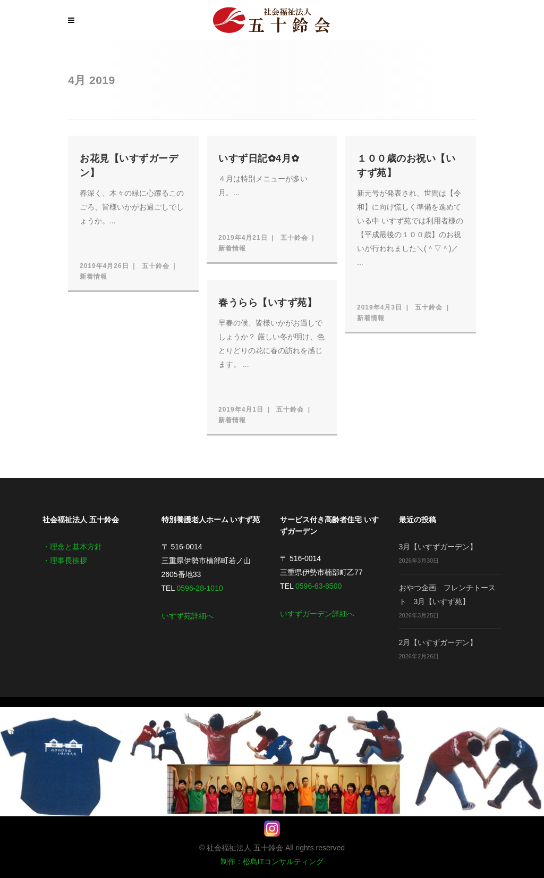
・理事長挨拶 (64, 560)
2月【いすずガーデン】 (438, 642)
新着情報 (93, 276)
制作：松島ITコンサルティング (272, 861)
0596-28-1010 (200, 588)
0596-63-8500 (318, 586)
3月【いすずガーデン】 (438, 546)
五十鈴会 (155, 266)
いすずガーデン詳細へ (317, 613)
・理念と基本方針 (72, 546)
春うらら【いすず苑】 (267, 302)
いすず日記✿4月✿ (259, 158)
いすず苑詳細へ (188, 616)
